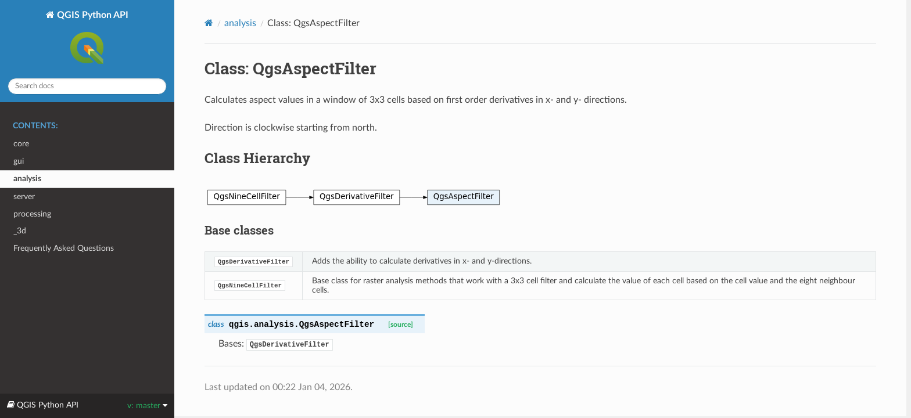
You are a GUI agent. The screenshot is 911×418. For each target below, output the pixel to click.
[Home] (209, 23)
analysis (27, 178)
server (24, 196)
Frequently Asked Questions (63, 248)
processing (32, 214)
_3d (19, 230)
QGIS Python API (91, 39)
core (21, 143)
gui (18, 161)
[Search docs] (87, 86)
